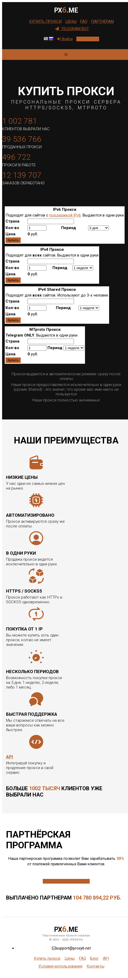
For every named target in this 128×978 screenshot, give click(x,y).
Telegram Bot (72, 28)
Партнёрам (102, 21)
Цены (71, 21)
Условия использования (60, 966)
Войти (65, 39)
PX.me (66, 10)
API (9, 756)
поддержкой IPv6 (65, 215)
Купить (13, 240)
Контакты (95, 966)
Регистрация (87, 39)
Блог (94, 958)
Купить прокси (45, 21)
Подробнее (66, 881)
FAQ (83, 21)
